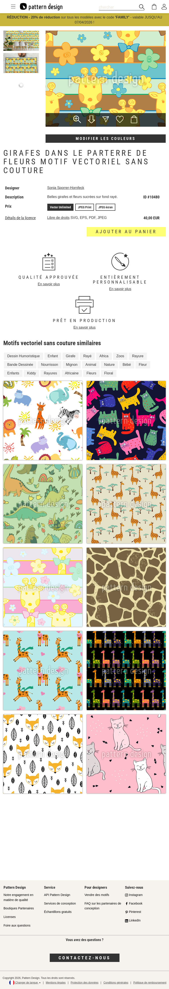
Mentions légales (56, 982)
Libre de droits (58, 218)
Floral (108, 373)
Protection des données (84, 982)
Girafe (70, 356)
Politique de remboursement (149, 982)
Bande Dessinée (20, 364)
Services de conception (60, 903)
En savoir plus (49, 284)
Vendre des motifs (96, 895)
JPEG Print (84, 207)
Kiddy (31, 373)
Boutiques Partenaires (19, 908)
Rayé (87, 356)
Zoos (120, 356)
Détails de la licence (20, 218)
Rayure (137, 356)
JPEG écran (105, 207)
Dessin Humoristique (23, 356)
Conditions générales (115, 982)
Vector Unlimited (60, 207)
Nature (109, 364)
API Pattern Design (57, 895)
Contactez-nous (85, 957)
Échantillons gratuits (58, 912)
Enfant (53, 356)
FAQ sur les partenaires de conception (102, 906)
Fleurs (91, 373)
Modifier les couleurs (106, 138)
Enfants (13, 373)
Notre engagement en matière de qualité (18, 897)
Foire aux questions (17, 925)
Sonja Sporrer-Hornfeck (65, 188)
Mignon (71, 364)
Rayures (50, 373)
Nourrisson (49, 364)
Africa (103, 356)
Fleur (143, 364)
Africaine (72, 373)
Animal (90, 364)
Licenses (10, 917)
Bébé (127, 364)
